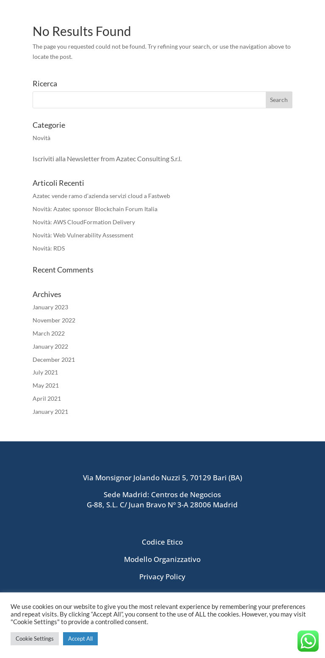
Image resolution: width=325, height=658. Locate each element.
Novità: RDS (49, 248)
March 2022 (49, 333)
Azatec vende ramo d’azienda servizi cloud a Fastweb (101, 195)
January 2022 (50, 346)
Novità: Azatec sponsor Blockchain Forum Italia (95, 208)
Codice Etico (162, 542)
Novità (41, 137)
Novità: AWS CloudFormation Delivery (84, 222)
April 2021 (47, 398)
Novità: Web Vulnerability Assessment (83, 235)
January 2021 (50, 411)
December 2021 (54, 359)
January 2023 (50, 307)
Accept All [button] (80, 638)
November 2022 (54, 320)
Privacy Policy (162, 576)
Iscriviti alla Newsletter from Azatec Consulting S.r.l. (108, 158)
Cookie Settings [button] (35, 638)
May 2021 (46, 385)
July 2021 (45, 372)
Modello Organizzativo (162, 559)
